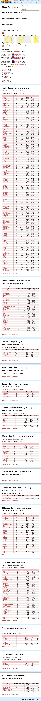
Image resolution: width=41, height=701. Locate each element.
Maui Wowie (6, 221)
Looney (4, 218)
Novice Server (30, 2)
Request (5, 326)
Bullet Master (6, 585)
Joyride (4, 575)
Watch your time (7, 398)
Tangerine (5, 110)
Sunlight (5, 252)
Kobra (4, 122)
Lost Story (5, 455)
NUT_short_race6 (7, 497)
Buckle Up (5, 584)
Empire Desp (6, 173)
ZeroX (4, 266)
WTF (4, 264)
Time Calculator (6, 665)
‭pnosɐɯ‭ (5, 70)
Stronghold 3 (6, 358)
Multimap (5, 546)
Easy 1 (4, 168)
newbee (5, 228)
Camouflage (6, 114)
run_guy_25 (6, 609)
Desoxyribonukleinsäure (9, 306)
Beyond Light (6, 147)
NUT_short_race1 (7, 498)
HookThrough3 (6, 294)
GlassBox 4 (5, 189)
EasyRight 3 (6, 100)
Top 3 (4, 260)
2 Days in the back (7, 684)
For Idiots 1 (5, 179)
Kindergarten (6, 212)
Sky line (5, 459)
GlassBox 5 (5, 191)
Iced (4, 202)
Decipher (5, 163)
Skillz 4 (4, 551)
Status (16, 1)
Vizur (4, 262)
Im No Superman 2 (7, 524)
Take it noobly (6, 253)
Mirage (4, 295)
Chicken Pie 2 (6, 154)
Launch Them (6, 289)
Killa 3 (4, 529)
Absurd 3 (5, 138)
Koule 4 (5, 543)
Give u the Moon (7, 184)
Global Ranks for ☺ (19, 2)
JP (3, 314)
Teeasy (4, 254)
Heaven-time (6, 591)
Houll (4, 200)
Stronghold (5, 353)
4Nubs (4, 132)
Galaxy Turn (6, 308)
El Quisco (5, 99)
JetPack (5, 424)
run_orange (5, 643)
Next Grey (5, 320)
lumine (4, 316)
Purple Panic (6, 458)
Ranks (22, 1)
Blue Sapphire (6, 148)
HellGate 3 (5, 450)
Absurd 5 (5, 140)
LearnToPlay (6, 105)
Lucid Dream (6, 597)
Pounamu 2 (5, 239)
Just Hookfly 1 (6, 527)
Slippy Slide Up (6, 690)
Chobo (4, 155)
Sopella (4, 248)
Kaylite (4, 211)
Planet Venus (6, 127)
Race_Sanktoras (7, 606)
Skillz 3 (4, 550)
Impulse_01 (5, 452)
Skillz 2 (4, 548)
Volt (4, 618)
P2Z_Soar (5, 322)
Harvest (5, 199)
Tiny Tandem (6, 129)
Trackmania (5, 616)
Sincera (5, 245)
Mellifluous (5, 223)
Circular (5, 157)
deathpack (5, 573)
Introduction (6, 120)
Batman (24, 33)
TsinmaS (5, 461)
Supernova (5, 351)
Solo (15, 54)
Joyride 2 (5, 576)
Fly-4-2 (4, 447)
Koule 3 (5, 541)
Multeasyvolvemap (7, 689)
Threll (4, 257)
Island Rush (6, 206)
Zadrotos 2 (5, 538)
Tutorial (5, 112)
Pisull (4, 324)
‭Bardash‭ (5, 72)
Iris (3, 204)
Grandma (5, 356)
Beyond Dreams (7, 146)
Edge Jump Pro (6, 590)
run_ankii (5, 638)
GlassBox (5, 186)
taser (4, 614)
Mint (4, 225)
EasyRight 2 (6, 171)
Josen (4, 525)
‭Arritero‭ (5, 77)
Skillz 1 (4, 547)
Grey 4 (4, 422)
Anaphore (5, 583)
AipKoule (5, 519)
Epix (4, 267)
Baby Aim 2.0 (6, 300)
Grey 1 (4, 419)
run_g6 (4, 642)
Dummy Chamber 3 (7, 396)
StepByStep (6, 107)
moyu (4, 319)
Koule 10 (5, 530)
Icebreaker (5, 119)
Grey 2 (4, 420)
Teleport (5, 269)
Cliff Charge (6, 158)
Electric (5, 172)
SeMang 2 (5, 243)
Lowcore (5, 219)
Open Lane (5, 229)
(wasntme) (5, 131)
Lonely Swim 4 (6, 596)
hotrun (4, 637)
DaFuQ (4, 446)
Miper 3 (4, 532)
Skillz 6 (4, 552)
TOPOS (4, 577)
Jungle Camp (6, 208)
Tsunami (5, 111)
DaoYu (4, 305)
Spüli (4, 250)
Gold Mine (5, 195)
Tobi (4, 330)
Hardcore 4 (5, 523)
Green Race (6, 309)
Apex (4, 395)
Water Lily (5, 263)
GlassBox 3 (5, 188)
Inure (4, 104)
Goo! (4, 117)
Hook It (19, 54)
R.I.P (4, 425)
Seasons (5, 241)
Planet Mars (6, 126)
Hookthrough (6, 293)
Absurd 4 (5, 139)
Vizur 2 (4, 332)
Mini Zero (5, 598)
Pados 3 (5, 235)
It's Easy (5, 207)
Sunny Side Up (6, 109)
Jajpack (5, 593)
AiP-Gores (5, 518)
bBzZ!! (4, 522)
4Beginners (5, 103)
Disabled (5, 663)
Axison (4, 98)
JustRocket (5, 688)
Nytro (4, 603)
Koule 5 (5, 544)
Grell (4, 102)
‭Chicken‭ (5, 69)
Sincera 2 (5, 246)
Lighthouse (5, 215)
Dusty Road (6, 307)
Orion (4, 230)
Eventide (5, 174)
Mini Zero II (5, 599)
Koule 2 (5, 540)
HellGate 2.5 (6, 448)
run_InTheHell (6, 644)
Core (4, 417)
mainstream (6, 317)
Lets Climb (5, 594)
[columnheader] (7, 96)
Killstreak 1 (5, 578)
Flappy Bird (5, 580)
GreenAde (5, 196)
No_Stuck (5, 602)
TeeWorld (5, 255)
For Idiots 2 (5, 180)
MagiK (4, 220)
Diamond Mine (6, 166)
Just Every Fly (6, 315)
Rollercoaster (6, 582)
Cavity (4, 586)
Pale (4, 457)
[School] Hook (6, 134)
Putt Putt (5, 605)
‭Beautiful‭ (5, 79)
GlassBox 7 (5, 193)
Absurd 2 (5, 137)
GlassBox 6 (5, 192)
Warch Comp (6, 537)
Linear (19, 51)
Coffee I (5, 302)
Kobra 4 (5, 125)
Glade (4, 185)
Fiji (3, 175)
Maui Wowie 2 (6, 222)
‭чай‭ (4, 80)
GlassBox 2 (5, 187)
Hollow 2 (5, 312)
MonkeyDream (6, 296)
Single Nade (6, 611)
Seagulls (5, 240)
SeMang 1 (5, 242)
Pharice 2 (5, 323)
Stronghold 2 (6, 354)
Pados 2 (5, 234)
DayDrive (5, 291)
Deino (4, 164)
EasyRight (5, 170)
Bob (4, 301)
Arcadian (5, 355)
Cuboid (4, 160)
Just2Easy (5, 209)
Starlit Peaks (6, 329)
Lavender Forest (7, 213)
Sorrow (4, 249)
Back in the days (7, 352)
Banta (4, 141)
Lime (4, 454)
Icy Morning (6, 451)
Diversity (5, 97)
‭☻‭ (4, 76)
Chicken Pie (6, 153)
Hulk (4, 201)
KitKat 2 (5, 453)
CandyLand (5, 151)
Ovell (4, 232)
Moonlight (5, 226)
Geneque (5, 182)
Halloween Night (7, 198)
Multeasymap (6, 227)
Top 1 (4, 259)
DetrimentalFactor (7, 165)
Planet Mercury (6, 236)
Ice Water (5, 130)
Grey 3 (4, 421)
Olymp (4, 321)
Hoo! (4, 118)
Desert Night (6, 589)
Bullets (4, 113)
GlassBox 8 (5, 194)
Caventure (5, 393)
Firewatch (5, 177)
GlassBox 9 (5, 418)
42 (3, 445)
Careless (5, 152)
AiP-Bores (5, 686)
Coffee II (5, 303)
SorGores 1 (20, 64)
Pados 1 (5, 233)
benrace (5, 145)
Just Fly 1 (5, 526)
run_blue (5, 639)
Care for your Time (7, 579)
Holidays (5, 310)
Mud (4, 571)
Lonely (4, 216)
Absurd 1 (5, 136)
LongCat (5, 531)
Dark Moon (5, 161)
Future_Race (6, 181)
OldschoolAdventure (8, 604)
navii (4, 572)
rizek (4, 327)
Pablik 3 (5, 533)
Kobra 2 (5, 123)
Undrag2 (5, 261)
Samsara (5, 394)
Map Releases (31, 1)
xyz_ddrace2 (6, 270)
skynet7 (5, 460)
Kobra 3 (5, 124)
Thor (4, 256)
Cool (4, 159)
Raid (4, 607)
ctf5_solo (5, 587)
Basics (4, 143)
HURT (4, 313)
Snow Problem (6, 328)
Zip (3, 426)
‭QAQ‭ (4, 74)
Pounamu (5, 237)
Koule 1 (5, 539)
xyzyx (4, 691)
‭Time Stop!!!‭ (6, 73)
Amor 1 (4, 520)
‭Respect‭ (5, 81)
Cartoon (5, 116)
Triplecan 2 (5, 617)
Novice (16, 51)
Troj (4, 536)
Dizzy (4, 292)
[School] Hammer (7, 133)
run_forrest (5, 640)
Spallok (4, 613)
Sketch (4, 247)
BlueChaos (5, 150)
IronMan (5, 205)
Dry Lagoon (6, 167)
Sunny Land (6, 299)
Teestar (4, 534)
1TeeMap (5, 517)
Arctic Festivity (6, 687)
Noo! (4, 298)
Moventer (5, 600)
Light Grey (5, 214)
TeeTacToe (5, 664)
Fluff (4, 178)
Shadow (5, 268)
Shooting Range (7, 610)
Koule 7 (5, 545)
